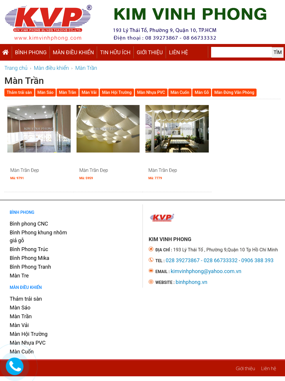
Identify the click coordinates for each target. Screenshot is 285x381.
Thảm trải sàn (26, 299)
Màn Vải (19, 325)
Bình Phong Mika (29, 258)
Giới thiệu (150, 52)
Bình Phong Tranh (30, 267)
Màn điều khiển (73, 52)
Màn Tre (19, 275)
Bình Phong (31, 52)
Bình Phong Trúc (29, 249)
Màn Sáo (20, 307)
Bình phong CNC (29, 224)
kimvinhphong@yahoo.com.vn (206, 271)
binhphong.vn (191, 282)
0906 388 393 (257, 260)
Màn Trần (21, 316)
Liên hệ (178, 52)
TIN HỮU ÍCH (115, 52)
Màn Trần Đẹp (24, 173)
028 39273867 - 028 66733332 (202, 260)
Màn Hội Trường (29, 334)
